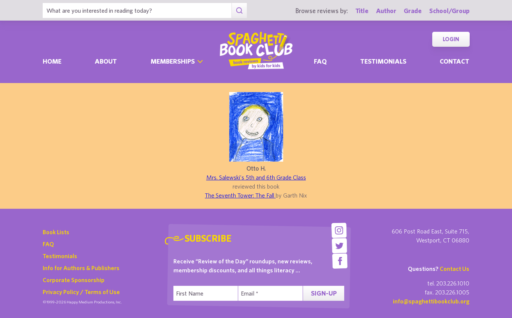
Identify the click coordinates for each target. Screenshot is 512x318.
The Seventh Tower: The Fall (240, 195)
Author (386, 11)
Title (362, 11)
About (106, 61)
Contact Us (454, 268)
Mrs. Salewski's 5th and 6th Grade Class (256, 177)
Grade (413, 11)
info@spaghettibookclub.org (431, 301)
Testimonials (383, 61)
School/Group (449, 11)
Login (451, 39)
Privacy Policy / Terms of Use (81, 291)
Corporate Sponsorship (73, 279)
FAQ (48, 244)
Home (52, 61)
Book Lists (56, 232)
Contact (454, 61)
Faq (320, 61)
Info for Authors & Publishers (81, 268)
